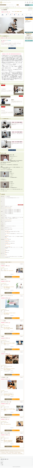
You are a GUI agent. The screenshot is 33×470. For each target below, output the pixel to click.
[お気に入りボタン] (29, 9)
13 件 (9, 322)
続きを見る (12, 45)
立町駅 (7, 391)
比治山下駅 (8, 284)
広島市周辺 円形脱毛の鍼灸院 (3, 453)
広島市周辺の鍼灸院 (3, 452)
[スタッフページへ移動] (22, 15)
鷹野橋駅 (8, 310)
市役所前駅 (5, 310)
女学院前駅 (11, 366)
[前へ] (0, 25)
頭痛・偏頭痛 (18, 11)
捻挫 (15, 11)
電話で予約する (28, 17)
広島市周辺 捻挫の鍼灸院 (11, 452)
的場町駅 (7, 341)
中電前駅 (6, 310)
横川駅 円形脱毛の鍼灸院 (20, 453)
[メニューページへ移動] (11, 15)
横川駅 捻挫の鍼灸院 (9, 453)
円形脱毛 (20, 11)
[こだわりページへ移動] (18, 15)
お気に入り (21, 279)
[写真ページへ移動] (14, 15)
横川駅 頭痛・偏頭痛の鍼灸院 (14, 453)
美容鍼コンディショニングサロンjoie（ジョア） (7, 296)
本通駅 (5, 422)
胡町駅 (4, 284)
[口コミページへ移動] (6, 15)
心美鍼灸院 (2, 336)
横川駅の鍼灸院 (6, 452)
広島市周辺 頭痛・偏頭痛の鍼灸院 (17, 452)
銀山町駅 (6, 284)
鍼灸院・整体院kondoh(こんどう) (5, 417)
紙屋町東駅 (9, 366)
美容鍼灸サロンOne (3, 279)
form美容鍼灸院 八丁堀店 (4, 377)
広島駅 (6, 366)
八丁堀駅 (4, 366)
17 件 (9, 403)
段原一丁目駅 (5, 341)
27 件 (9, 281)
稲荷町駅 (8, 341)
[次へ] (23, 25)
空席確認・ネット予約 (16, 333)
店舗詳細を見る (8, 333)
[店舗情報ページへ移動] (2, 15)
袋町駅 (4, 422)
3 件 (8, 419)
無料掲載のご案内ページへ (29, 40)
